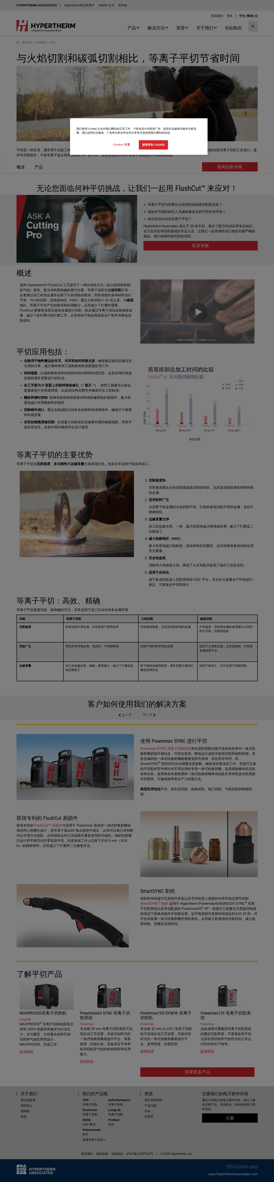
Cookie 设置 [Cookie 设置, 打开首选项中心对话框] (121, 144)
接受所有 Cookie (153, 144)
